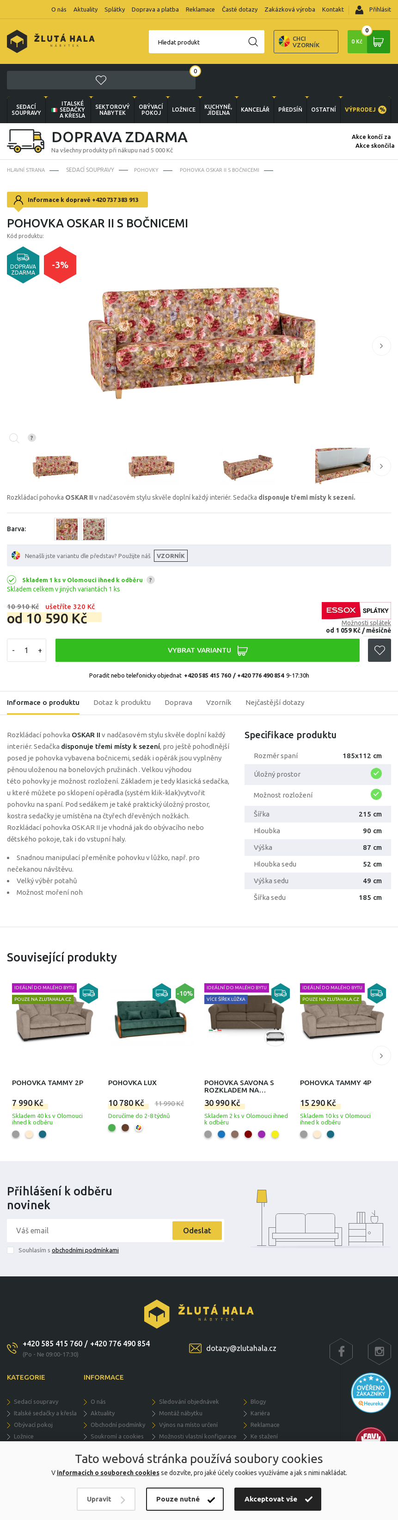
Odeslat (194, 1199)
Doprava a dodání (115, 1428)
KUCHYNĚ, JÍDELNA (217, 78)
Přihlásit (373, 10)
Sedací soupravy (26, 78)
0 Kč (370, 41)
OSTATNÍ (323, 78)
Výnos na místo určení (188, 1393)
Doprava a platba (155, 9)
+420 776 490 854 (120, 1312)
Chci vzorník (263, 41)
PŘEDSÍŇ (289, 78)
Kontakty (263, 1416)
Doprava (183, 671)
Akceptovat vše (271, 1499)
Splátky (114, 9)
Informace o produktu (45, 671)
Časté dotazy (239, 9)
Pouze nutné (178, 1499)
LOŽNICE (183, 78)
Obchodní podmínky (118, 1393)
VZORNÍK (171, 524)
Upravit (99, 1499)
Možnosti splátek (366, 591)
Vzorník (225, 671)
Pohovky (150, 138)
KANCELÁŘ (254, 78)
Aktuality (85, 9)
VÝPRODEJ (365, 78)
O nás (59, 9)
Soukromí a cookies (117, 1404)
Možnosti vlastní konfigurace (198, 1404)
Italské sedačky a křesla (67, 78)
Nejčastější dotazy (281, 671)
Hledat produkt (143, 42)
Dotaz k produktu (126, 671)
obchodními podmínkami (85, 1218)
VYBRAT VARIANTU (207, 619)
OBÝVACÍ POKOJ (150, 78)
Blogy (258, 1370)
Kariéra (260, 1381)
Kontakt (333, 9)
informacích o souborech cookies (108, 1472)
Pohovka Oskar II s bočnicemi (226, 138)
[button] (381, 314)
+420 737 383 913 (115, 168)
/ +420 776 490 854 (258, 644)
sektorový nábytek (112, 78)
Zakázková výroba (289, 9)
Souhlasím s (68, 1218)
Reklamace (200, 9)
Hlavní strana (28, 138)
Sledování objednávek (189, 1370)
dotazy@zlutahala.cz (241, 1317)
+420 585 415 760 (207, 644)
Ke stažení (264, 1404)
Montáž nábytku (180, 1381)
